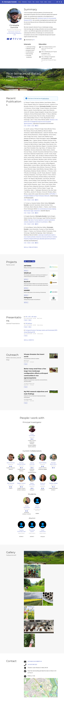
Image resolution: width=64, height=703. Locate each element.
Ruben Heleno (46, 150)
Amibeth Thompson (50, 186)
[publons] (15, 39)
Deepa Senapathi (39, 112)
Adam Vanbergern (47, 233)
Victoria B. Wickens (47, 192)
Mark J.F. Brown (46, 114)
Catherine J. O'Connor (47, 171)
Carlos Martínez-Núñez (40, 227)
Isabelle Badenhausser (36, 132)
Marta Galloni (34, 144)
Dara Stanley (45, 182)
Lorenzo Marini (36, 165)
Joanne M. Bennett (48, 132)
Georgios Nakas (48, 169)
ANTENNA (27, 266)
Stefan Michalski (32, 484)
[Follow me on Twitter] (57, 2)
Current (29, 261)
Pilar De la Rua (41, 116)
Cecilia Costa (32, 116)
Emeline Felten (52, 140)
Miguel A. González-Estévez (49, 146)
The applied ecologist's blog (29, 383)
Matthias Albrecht (43, 131)
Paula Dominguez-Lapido (43, 138)
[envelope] (8, 39)
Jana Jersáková (40, 155)
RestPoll (27, 281)
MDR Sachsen (26, 360)
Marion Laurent (28, 110)
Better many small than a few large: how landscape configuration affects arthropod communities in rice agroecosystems (36, 373)
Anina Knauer (53, 108)
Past (33, 261)
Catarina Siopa (28, 182)
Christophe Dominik (45, 106)
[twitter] (11, 39)
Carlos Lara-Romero (32, 159)
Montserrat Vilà (46, 190)
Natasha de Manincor (30, 138)
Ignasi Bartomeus (40, 194)
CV (33, 39)
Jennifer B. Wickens (35, 192)
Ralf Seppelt (10, 483)
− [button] (25, 681)
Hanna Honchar (45, 205)
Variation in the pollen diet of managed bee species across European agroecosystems (41, 121)
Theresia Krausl (46, 157)
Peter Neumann (49, 229)
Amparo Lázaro (28, 161)
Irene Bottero (48, 102)
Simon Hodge (35, 108)
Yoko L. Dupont (33, 140)
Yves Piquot (39, 174)
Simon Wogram (37, 506)
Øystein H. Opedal (51, 173)
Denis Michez (42, 119)
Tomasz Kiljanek (44, 108)
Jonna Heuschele (33, 229)
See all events (29, 340)
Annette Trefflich (37, 188)
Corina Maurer (32, 167)
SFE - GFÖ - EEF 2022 (30, 316)
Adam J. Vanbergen (36, 190)
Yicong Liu (47, 161)
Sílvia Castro (52, 134)
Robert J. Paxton (43, 207)
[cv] (20, 39)
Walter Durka (44, 203)
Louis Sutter (49, 184)
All (25, 261)
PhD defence (28, 323)
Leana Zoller (31, 194)
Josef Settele (52, 207)
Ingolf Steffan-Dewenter (30, 184)
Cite (25, 125)
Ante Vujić (53, 190)
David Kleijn (31, 157)
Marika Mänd (30, 117)
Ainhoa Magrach (50, 163)
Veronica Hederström (36, 150)
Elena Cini (35, 104)
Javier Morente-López (30, 169)
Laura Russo (46, 178)
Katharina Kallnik (49, 155)
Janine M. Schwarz (29, 112)
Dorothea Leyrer (32, 530)
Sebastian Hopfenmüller (36, 153)
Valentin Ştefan (53, 182)
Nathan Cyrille (49, 136)
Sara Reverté (51, 176)
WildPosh (27, 273)
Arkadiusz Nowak (35, 171)
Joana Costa (41, 136)
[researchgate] (18, 39)
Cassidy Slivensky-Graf (21, 530)
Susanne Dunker (36, 203)
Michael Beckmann (53, 463)
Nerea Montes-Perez (50, 129)
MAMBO (27, 290)
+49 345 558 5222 (32, 664)
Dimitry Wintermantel (36, 114)
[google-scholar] (13, 39)
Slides (30, 320)
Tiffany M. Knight (39, 129)
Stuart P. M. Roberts (29, 178)
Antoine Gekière (39, 102)
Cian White (27, 192)
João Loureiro (41, 163)
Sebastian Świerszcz (38, 186)
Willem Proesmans (33, 176)
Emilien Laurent (52, 159)
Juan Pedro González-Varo (31, 148)
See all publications (31, 247)
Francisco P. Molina (50, 167)
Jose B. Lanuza (29, 129)
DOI (33, 125)
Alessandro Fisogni (49, 142)
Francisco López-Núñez (30, 163)
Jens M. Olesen (41, 173)
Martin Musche (34, 207)
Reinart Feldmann (42, 140)
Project (29, 125)
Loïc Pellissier (38, 231)
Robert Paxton (21, 483)
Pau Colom (34, 136)
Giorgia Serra (48, 112)
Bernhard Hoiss (48, 152)
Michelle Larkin (43, 159)
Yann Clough (27, 136)
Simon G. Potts (39, 117)
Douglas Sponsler (30, 216)
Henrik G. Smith (37, 182)
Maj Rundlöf (47, 117)
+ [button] (25, 679)
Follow (26, 270)
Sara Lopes (54, 161)
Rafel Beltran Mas (45, 165)
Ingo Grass (42, 148)
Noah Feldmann (43, 530)
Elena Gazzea (49, 144)
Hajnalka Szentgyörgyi (36, 233)
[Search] (59, 2)
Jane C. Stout (33, 119)
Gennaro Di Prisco (34, 106)
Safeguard (28, 297)
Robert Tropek (46, 188)
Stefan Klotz (38, 157)
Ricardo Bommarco (33, 134)
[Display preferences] (61, 2)
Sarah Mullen (40, 169)
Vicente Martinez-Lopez (39, 110)
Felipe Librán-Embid (38, 161)
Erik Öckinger (32, 173)
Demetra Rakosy (43, 176)
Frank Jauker (31, 155)
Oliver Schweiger (41, 180)
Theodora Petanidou (29, 174)
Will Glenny (27, 131)
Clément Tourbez (30, 102)
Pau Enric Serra (51, 180)
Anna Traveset (28, 188)
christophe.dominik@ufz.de (35, 661)
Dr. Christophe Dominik (9, 2)
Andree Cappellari (43, 134)
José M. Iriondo (48, 153)
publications (46, 98)
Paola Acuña (34, 131)
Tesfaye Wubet (53, 483)
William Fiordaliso (38, 142)
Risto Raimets (50, 110)
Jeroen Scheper (32, 180)
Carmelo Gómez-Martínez (34, 146)
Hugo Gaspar (41, 144)
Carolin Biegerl (51, 216)
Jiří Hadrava (49, 148)
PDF (37, 125)
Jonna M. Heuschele (38, 152)
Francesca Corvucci (44, 104)
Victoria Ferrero (28, 142)
